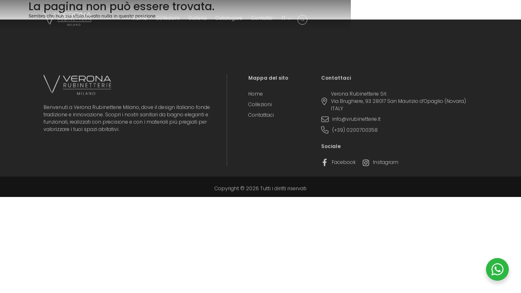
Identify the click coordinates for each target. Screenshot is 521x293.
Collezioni (338, 21)
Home (310, 21)
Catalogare (399, 21)
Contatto (432, 21)
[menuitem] (454, 21)
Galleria (368, 21)
